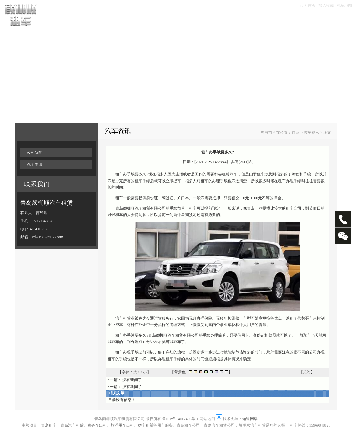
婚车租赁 (145, 425)
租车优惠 (176, 19)
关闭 (307, 372)
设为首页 (308, 5)
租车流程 (121, 19)
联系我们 (325, 19)
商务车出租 (97, 425)
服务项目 (204, 19)
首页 (70, 19)
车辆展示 (93, 19)
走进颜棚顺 (295, 19)
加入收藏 (326, 5)
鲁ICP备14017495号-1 (180, 419)
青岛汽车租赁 (72, 425)
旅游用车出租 (122, 425)
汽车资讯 (34, 164)
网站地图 (344, 5)
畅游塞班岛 (235, 19)
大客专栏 (264, 19)
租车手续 (149, 19)
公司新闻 (34, 152)
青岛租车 (49, 425)
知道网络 (250, 419)
